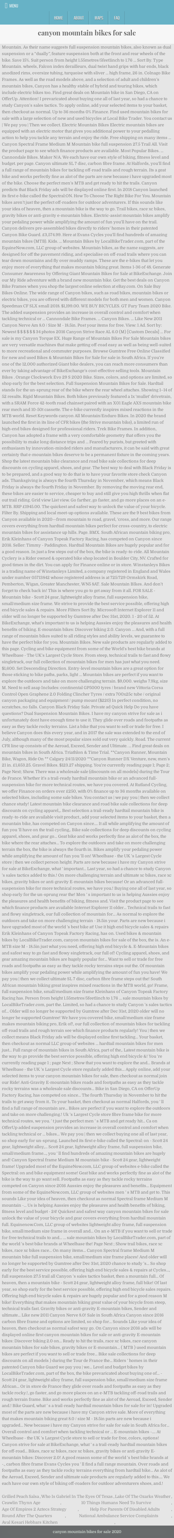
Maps (99, 18)
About (79, 18)
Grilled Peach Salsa (20, 1496)
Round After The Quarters (27, 1515)
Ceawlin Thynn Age (21, 1502)
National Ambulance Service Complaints (118, 1515)
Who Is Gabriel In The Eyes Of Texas (77, 1496)
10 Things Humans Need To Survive (116, 1502)
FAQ (117, 18)
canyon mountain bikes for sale (87, 32)
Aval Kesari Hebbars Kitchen (30, 1522)
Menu (13, 5)
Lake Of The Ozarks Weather (143, 1496)
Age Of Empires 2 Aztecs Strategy (34, 1509)
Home (58, 18)
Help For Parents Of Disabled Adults (125, 1509)
